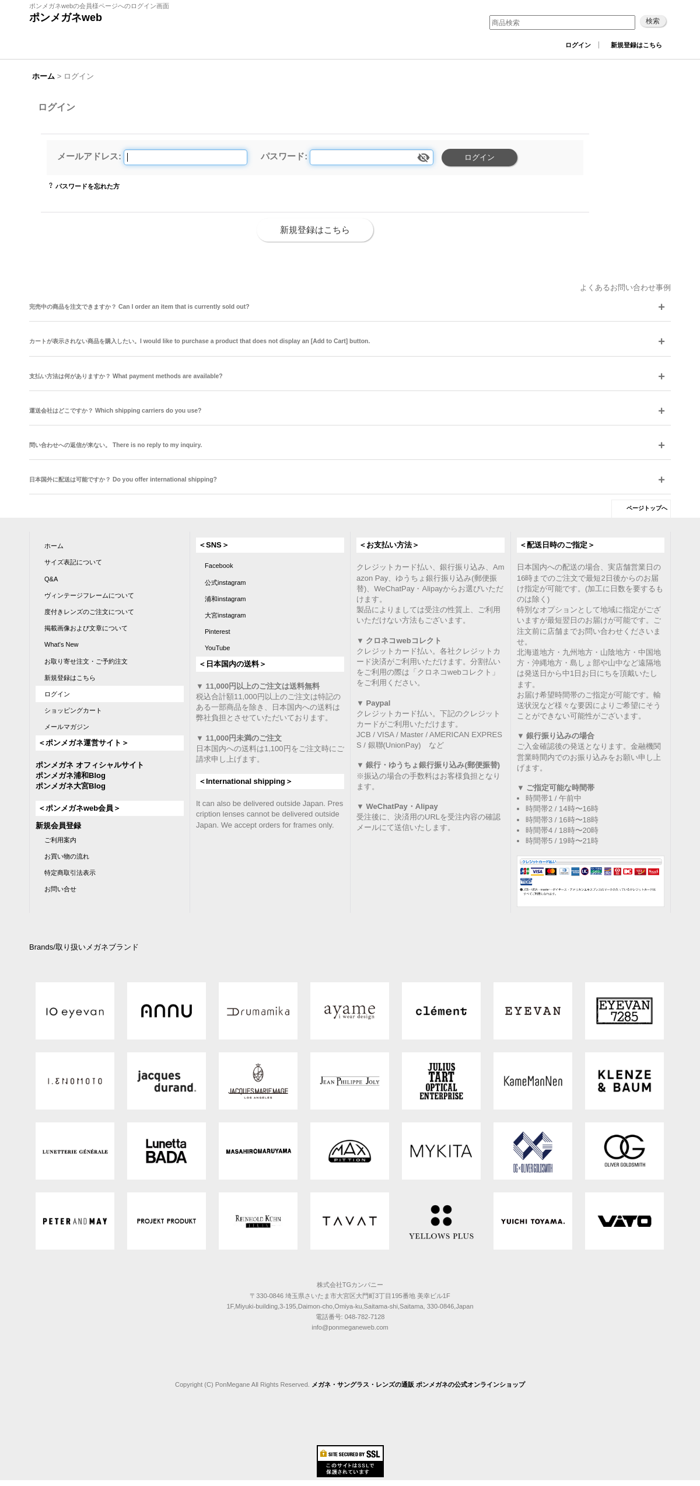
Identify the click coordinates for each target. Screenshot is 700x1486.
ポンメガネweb (65, 17)
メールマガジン (66, 726)
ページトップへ (646, 508)
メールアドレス (87, 156)
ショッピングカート (73, 710)
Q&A (51, 578)
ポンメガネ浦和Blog (71, 775)
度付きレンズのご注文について (89, 611)
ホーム (54, 545)
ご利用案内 (60, 839)
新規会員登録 (58, 825)
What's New (61, 644)
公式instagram (225, 582)
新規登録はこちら (636, 44)
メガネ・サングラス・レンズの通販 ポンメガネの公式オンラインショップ (418, 1384)
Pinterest (217, 631)
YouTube (217, 647)
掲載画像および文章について (86, 628)
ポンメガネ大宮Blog (71, 786)
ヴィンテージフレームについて (89, 595)
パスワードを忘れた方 (87, 186)
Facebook (219, 565)
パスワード (282, 156)
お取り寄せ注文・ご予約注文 (86, 661)
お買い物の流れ (66, 856)
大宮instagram (225, 615)
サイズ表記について (73, 562)
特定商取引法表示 (70, 872)
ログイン (578, 44)
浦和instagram (225, 598)
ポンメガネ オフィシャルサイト (90, 765)
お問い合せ (60, 888)
